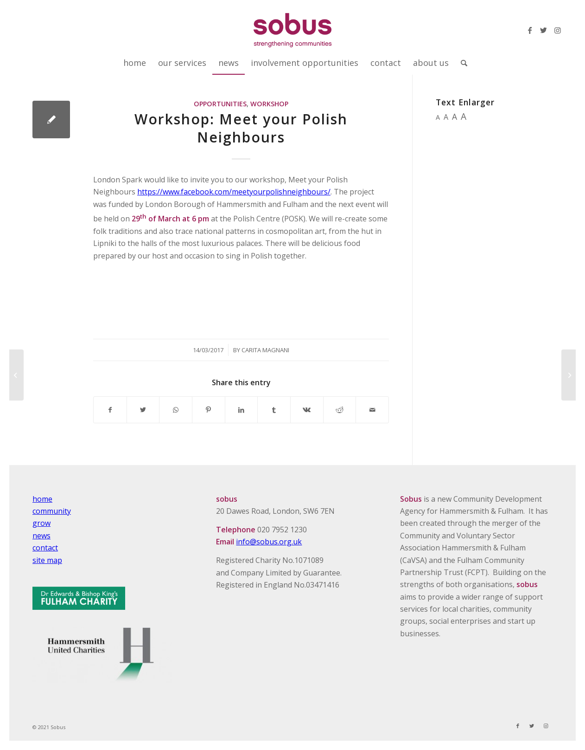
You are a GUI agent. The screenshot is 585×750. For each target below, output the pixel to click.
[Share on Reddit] (340, 410)
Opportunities (220, 103)
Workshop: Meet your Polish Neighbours (241, 128)
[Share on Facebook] (110, 410)
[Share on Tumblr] (274, 410)
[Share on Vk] (307, 410)
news (41, 535)
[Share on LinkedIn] (241, 410)
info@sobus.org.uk (269, 542)
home (42, 499)
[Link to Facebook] (530, 30)
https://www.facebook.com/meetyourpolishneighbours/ (234, 192)
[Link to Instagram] (558, 30)
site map (47, 560)
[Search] (461, 62)
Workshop (269, 103)
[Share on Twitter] (143, 410)
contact (45, 548)
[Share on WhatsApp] (175, 410)
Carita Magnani (265, 350)
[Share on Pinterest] (208, 410)
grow (41, 523)
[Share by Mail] (372, 410)
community (51, 511)
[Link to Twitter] (544, 30)
